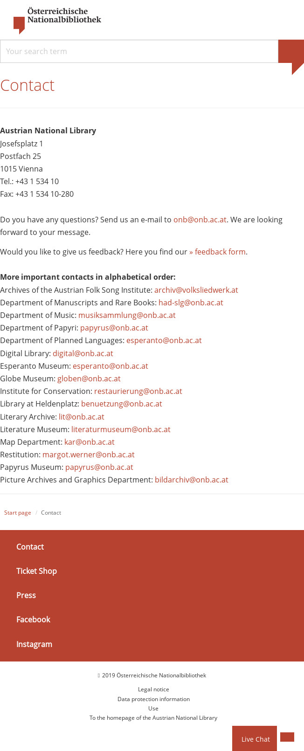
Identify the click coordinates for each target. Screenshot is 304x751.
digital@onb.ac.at (83, 353)
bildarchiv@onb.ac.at (191, 480)
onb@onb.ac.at (200, 219)
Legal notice (153, 689)
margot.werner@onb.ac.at (88, 454)
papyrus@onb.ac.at (114, 328)
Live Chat (256, 739)
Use (153, 708)
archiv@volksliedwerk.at (196, 290)
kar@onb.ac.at (89, 442)
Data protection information (153, 699)
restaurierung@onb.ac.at (138, 391)
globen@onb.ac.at (89, 378)
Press (26, 595)
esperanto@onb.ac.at (164, 340)
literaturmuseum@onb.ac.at (121, 429)
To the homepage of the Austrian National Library (153, 718)
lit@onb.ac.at (81, 417)
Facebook (33, 619)
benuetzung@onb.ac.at (121, 404)
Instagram (34, 644)
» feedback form (217, 252)
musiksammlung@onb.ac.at (127, 315)
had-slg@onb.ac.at (191, 302)
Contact (30, 547)
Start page (17, 513)
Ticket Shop (36, 571)
